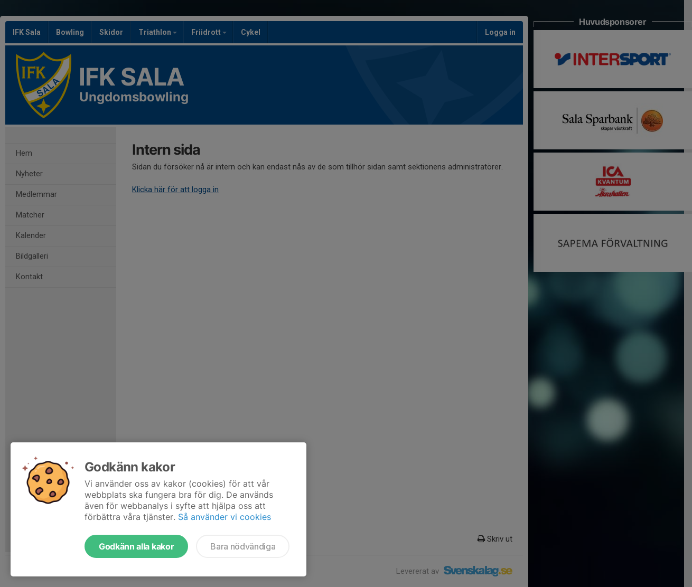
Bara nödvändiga (242, 546)
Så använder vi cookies (224, 517)
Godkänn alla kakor (136, 546)
